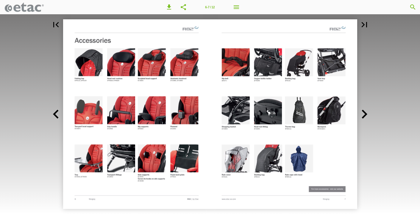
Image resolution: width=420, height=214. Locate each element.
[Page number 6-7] (210, 7)
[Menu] (236, 7)
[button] (169, 7)
